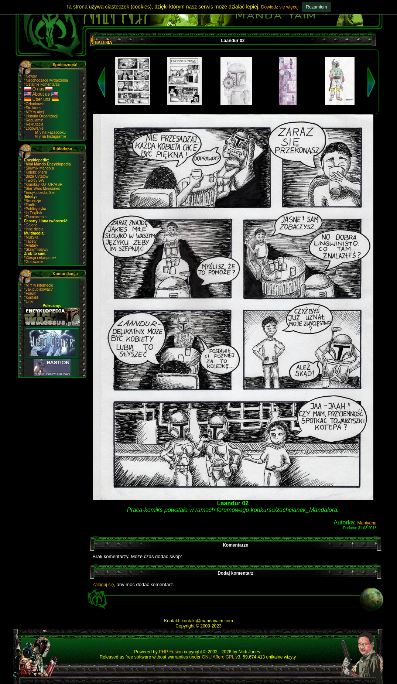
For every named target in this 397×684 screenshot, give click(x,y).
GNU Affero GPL (218, 657)
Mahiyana (366, 523)
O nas (38, 89)
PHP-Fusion (171, 651)
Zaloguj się (103, 584)
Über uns (41, 99)
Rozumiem (316, 7)
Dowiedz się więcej (279, 7)
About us (41, 94)
